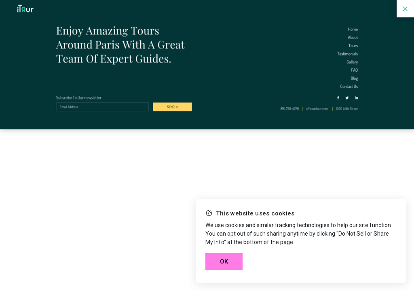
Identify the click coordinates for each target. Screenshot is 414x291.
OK (224, 261)
